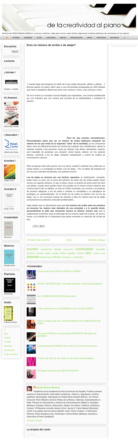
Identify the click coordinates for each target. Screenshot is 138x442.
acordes (32, 249)
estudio (55, 253)
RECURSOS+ (114, 37)
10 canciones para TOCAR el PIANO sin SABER (58, 271)
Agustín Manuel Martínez (48, 387)
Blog (6, 334)
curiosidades (85, 249)
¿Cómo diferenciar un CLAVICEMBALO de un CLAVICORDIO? (65, 308)
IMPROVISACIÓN (76, 37)
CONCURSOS (51, 37)
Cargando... (32, 435)
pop (50, 257)
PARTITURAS (101, 37)
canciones (46, 249)
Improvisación (9, 350)
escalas (40, 253)
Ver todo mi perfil (34, 420)
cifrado (57, 249)
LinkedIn (7, 338)
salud (73, 257)
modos (96, 253)
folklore (63, 253)
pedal (103, 253)
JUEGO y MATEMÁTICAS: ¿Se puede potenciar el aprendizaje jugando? (69, 284)
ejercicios (31, 253)
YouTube (7, 342)
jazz (88, 253)
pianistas (33, 256)
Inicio (69, 240)
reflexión (56, 257)
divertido (100, 249)
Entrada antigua (96, 240)
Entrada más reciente (38, 240)
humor (80, 253)
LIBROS (89, 37)
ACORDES (16, 37)
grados (72, 253)
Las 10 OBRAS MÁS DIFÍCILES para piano (56, 296)
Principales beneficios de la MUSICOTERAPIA (58, 371)
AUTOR (39, 37)
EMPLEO (63, 37)
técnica (79, 257)
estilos (48, 253)
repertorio (66, 257)
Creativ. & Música (11, 354)
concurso (68, 249)
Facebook (8, 346)
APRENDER (28, 37)
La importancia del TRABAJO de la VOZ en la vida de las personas (67, 346)
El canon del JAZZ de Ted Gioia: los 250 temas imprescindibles (65, 358)
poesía (44, 257)
